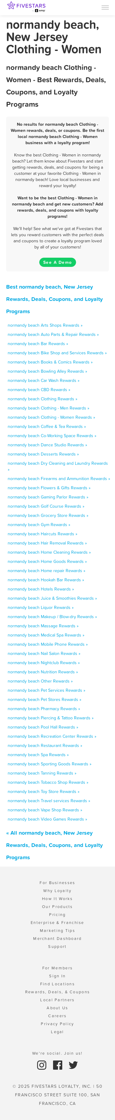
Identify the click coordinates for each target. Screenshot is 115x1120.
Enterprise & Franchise (57, 923)
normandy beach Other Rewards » (40, 681)
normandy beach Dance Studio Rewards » (47, 445)
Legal (57, 1032)
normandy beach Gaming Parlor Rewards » (48, 497)
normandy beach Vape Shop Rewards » (45, 810)
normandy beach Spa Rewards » (38, 755)
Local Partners (57, 1000)
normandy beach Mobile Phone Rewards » (48, 644)
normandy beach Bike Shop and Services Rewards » (57, 353)
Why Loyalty (57, 891)
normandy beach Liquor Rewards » (41, 607)
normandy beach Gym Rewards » (39, 525)
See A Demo (57, 262)
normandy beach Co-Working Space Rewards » (52, 436)
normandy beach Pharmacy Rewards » (44, 709)
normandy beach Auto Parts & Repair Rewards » (53, 334)
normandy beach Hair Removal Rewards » (47, 543)
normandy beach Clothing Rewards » (42, 399)
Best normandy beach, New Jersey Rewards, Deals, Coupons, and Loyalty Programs (54, 299)
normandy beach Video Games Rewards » (47, 819)
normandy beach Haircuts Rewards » (42, 534)
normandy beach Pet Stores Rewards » (44, 699)
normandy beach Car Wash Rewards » (43, 380)
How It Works (57, 899)
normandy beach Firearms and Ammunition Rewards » (59, 478)
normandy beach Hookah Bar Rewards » (46, 580)
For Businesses (57, 883)
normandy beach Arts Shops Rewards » (45, 325)
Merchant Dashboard (57, 938)
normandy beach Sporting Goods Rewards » (49, 764)
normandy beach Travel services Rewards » (49, 801)
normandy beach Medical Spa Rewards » (46, 635)
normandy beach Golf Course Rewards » (46, 506)
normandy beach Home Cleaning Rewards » (49, 552)
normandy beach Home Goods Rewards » (47, 561)
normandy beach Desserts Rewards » (43, 454)
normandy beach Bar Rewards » (38, 344)
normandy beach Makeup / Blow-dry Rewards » (52, 617)
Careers (57, 1016)
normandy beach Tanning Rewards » (42, 773)
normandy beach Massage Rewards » (43, 626)
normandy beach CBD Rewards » (39, 390)
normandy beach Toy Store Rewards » (43, 791)
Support (57, 946)
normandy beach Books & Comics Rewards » (50, 362)
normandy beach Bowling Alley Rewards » (47, 371)
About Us (57, 1008)
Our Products (57, 907)
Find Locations (57, 984)
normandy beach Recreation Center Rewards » (52, 736)
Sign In (57, 976)
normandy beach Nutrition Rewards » (43, 672)
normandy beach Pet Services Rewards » (46, 690)
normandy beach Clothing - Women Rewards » (51, 417)
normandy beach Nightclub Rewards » (44, 663)
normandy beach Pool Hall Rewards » (43, 727)
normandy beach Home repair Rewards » (46, 571)
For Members (57, 968)
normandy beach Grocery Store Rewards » (48, 515)
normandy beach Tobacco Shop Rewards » (48, 782)
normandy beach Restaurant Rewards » (45, 745)
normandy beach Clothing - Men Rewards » (48, 408)
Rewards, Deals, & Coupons (57, 992)
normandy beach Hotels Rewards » (41, 589)
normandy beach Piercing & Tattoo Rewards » (51, 718)
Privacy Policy (57, 1024)
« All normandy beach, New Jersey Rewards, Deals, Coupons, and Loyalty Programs (54, 845)
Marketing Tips (57, 930)
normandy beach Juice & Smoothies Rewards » (52, 598)
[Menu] (105, 7)
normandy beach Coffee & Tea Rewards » (47, 426)
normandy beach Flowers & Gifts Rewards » (49, 488)
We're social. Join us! (57, 1053)
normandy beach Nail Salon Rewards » (44, 653)
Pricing (57, 915)
